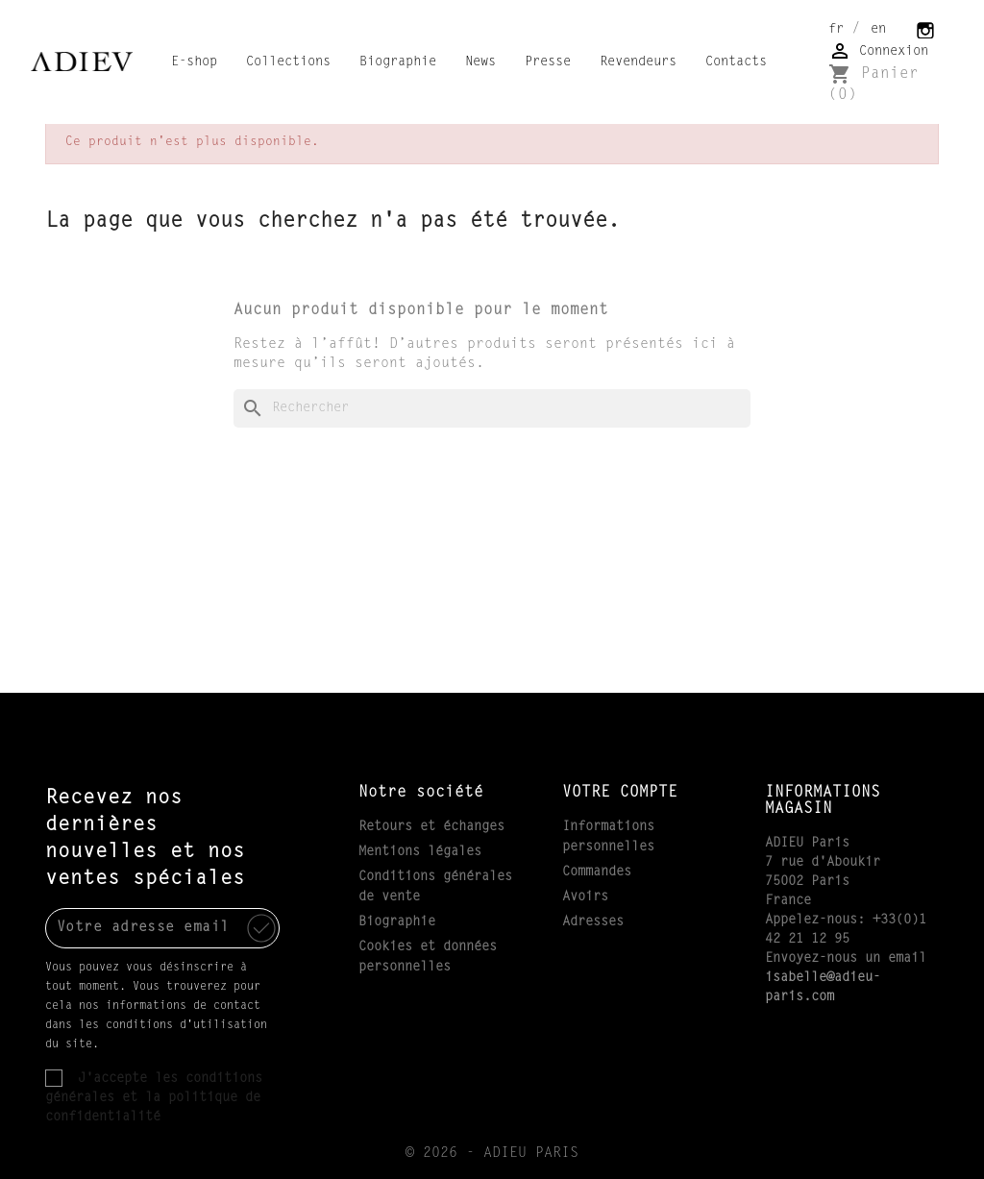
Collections (288, 62)
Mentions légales (419, 852)
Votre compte (619, 792)
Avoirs (585, 897)
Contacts (736, 62)
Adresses (593, 922)
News (480, 62)
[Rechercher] (492, 408)
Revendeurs (638, 62)
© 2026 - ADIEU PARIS (492, 1153)
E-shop (194, 62)
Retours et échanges (431, 827)
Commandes (596, 872)
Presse (548, 62)
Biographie (397, 62)
